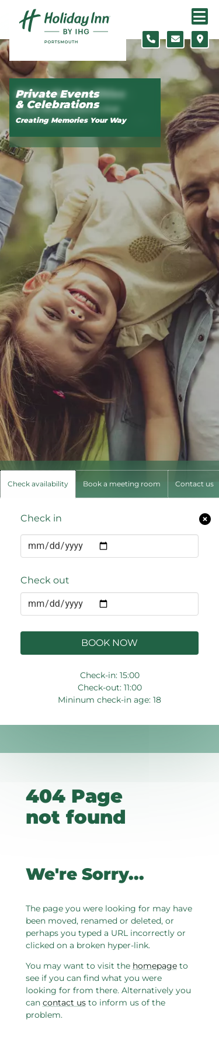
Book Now (109, 642)
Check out (44, 580)
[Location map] (200, 39)
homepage (155, 965)
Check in (41, 518)
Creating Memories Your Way (70, 120)
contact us (64, 1002)
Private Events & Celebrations (57, 99)
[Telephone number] (150, 39)
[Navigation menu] (200, 16)
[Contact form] (175, 39)
